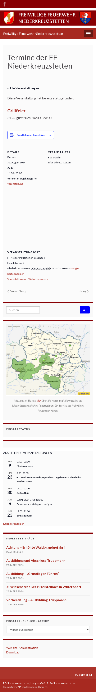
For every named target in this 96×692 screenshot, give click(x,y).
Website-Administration (22, 647)
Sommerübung (18, 291)
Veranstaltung (15, 183)
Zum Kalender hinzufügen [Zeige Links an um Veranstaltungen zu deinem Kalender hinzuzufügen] (31, 135)
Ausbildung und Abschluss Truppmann (35, 560)
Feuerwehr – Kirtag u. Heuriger (34, 504)
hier (39, 400)
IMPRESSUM (83, 675)
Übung (82, 291)
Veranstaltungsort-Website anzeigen (28, 279)
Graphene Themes (36, 686)
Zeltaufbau (23, 492)
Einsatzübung (24, 515)
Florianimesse (25, 466)
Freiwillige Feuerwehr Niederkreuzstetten (33, 33)
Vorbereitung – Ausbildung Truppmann (36, 600)
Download (12, 652)
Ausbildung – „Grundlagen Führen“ (32, 573)
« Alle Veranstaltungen (23, 88)
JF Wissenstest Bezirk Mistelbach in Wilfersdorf (43, 587)
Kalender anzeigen (13, 523)
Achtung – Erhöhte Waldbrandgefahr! (35, 547)
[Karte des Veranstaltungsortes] (48, 219)
